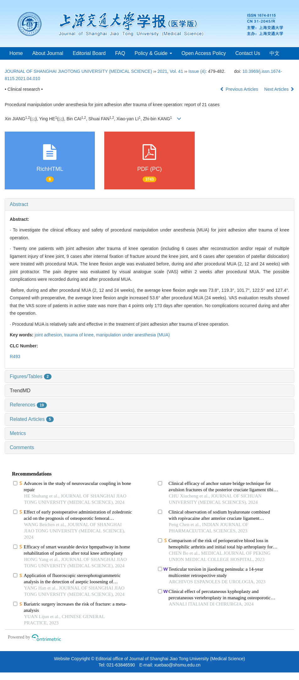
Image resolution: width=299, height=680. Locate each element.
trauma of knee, (80, 334)
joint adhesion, (49, 334)
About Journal (47, 53)
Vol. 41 (176, 71)
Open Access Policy (204, 53)
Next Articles (279, 89)
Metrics (18, 433)
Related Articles (32, 419)
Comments (22, 447)
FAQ (120, 53)
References (28, 404)
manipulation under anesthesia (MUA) (133, 334)
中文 (274, 53)
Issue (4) (196, 71)
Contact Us (247, 53)
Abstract (19, 204)
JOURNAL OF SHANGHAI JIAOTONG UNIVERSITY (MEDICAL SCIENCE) (78, 71)
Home (16, 53)
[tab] (149, 204)
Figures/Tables (31, 376)
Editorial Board (89, 53)
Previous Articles (239, 89)
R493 (15, 356)
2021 (162, 71)
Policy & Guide (153, 53)
